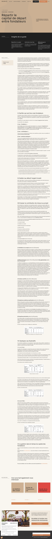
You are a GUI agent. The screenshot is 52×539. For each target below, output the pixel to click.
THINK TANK (29, 1)
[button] (49, 1)
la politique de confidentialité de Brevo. (44, 537)
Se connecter (35, 1)
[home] (4, 1)
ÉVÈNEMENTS (24, 1)
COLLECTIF (10, 1)
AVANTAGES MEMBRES (16, 1)
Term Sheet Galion (27, 450)
